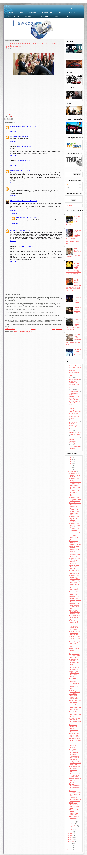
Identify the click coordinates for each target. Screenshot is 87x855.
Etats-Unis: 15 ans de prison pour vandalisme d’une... (74, 769)
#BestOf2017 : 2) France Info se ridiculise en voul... (75, 480)
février (72, 839)
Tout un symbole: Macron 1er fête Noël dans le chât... (74, 686)
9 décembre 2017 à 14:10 (29, 201)
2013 (70, 849)
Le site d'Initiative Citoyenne (74, 447)
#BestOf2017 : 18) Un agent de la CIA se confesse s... (75, 582)
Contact (69, 205)
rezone (12, 170)
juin (71, 832)
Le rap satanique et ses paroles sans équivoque (77, 299)
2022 (70, 459)
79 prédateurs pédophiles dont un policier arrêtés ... (75, 799)
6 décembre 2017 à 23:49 (24, 160)
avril (71, 835)
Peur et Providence (74, 434)
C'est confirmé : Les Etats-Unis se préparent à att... (75, 617)
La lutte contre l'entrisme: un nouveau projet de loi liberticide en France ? (75, 384)
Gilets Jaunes (29, 16)
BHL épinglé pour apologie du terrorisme (74, 679)
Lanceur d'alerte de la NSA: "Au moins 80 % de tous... (75, 740)
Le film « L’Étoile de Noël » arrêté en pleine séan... (75, 593)
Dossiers (21, 8)
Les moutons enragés (73, 422)
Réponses (15, 213)
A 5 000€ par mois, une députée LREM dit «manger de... (75, 720)
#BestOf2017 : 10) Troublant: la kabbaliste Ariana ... (74, 536)
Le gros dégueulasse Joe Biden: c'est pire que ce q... (74, 786)
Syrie (56, 16)
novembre (73, 822)
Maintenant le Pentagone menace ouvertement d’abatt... (73, 728)
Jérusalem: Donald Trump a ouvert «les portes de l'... (74, 775)
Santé (61, 12)
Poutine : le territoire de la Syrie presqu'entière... (75, 780)
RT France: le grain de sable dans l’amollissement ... (75, 633)
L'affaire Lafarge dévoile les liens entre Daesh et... (74, 622)
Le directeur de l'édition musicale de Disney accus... (75, 542)
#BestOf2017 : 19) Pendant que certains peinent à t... (75, 599)
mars (71, 837)
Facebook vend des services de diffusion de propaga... (75, 505)
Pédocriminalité (44, 16)
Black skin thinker (16, 201)
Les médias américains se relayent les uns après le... (74, 751)
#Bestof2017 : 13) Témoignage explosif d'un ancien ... (74, 560)
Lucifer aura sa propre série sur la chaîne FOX (77, 310)
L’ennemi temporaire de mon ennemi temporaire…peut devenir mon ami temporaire (75, 415)
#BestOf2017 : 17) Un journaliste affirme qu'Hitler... (74, 577)
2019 (70, 465)
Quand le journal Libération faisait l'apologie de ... (74, 818)
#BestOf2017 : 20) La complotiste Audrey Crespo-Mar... (74, 606)
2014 (70, 847)
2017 (70, 469)
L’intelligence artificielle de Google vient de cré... (74, 805)
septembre (73, 826)
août (71, 828)
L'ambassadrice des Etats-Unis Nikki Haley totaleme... (75, 612)
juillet (71, 830)
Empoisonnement (47, 12)
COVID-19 (68, 16)
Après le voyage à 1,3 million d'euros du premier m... (75, 638)
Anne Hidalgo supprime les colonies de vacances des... (74, 696)
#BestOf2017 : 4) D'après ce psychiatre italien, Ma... (74, 493)
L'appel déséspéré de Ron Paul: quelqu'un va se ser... (74, 644)
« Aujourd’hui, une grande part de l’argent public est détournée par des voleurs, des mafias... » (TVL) (75, 400)
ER (12, 116)
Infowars (11, 115)
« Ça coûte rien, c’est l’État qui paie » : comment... (75, 627)
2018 (70, 467)
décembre (73, 471)
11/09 (21, 12)
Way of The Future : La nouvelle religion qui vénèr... (75, 702)
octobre (72, 824)
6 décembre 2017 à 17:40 (29, 126)
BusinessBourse (74, 366)
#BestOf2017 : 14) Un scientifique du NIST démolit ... (75, 566)
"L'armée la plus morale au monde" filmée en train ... (75, 763)
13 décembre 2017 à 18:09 (23, 230)
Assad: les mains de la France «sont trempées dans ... (75, 667)
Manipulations (35, 8)
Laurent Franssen (15, 126)
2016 (70, 843)
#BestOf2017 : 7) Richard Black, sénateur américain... (74, 519)
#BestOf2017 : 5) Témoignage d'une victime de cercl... (75, 499)
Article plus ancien (57, 329)
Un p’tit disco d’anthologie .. (73, 442)
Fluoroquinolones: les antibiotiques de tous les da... (74, 587)
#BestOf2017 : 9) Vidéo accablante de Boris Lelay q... (75, 530)
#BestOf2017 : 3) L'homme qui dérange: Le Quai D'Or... (74, 486)
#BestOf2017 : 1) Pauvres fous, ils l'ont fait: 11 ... (74, 475)
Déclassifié (32, 12)
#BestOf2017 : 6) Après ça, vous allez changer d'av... (74, 512)
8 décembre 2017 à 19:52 (25, 188)
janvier (72, 841)
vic (11, 136)
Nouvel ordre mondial (51, 8)
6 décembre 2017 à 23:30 (24, 146)
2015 (70, 845)
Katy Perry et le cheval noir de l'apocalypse (77, 352)
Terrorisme (72, 12)
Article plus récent (10, 329)
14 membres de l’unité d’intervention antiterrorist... (73, 812)
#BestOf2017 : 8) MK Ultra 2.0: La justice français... (74, 525)
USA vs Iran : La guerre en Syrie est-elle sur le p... (74, 735)
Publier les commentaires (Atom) (22, 332)
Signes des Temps (74, 379)
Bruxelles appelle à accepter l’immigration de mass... (74, 661)
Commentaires (72, 188)
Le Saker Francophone (73, 409)
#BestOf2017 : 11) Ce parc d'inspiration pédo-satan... (75, 548)
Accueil (10, 8)
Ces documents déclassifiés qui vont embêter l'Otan (74, 673)
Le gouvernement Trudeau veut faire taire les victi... (75, 655)
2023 (70, 457)
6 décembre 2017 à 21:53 (20, 136)
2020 (70, 463)
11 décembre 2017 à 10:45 (29, 217)
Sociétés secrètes (13, 16)
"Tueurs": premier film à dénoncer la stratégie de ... (75, 757)
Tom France (14, 188)
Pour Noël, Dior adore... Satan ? (74, 691)
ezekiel (12, 230)
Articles (70, 185)
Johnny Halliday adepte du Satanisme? (74, 745)
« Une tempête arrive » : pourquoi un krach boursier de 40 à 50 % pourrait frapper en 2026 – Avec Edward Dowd (75, 371)
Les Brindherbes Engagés (74, 438)
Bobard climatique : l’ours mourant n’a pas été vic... (75, 707)
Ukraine (10, 12)
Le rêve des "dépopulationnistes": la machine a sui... (75, 793)
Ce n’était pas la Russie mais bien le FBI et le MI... (74, 650)
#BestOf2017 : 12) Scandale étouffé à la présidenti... (75, 554)
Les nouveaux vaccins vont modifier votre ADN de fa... (75, 713)
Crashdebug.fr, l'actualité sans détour (73, 393)
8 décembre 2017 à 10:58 (22, 170)
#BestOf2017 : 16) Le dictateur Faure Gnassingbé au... (75, 572)
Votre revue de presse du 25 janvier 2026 (75, 427)
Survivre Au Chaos (75, 432)
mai (71, 833)
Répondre (13, 131)
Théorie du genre (69, 8)
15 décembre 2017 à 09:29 (25, 246)
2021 (70, 461)
